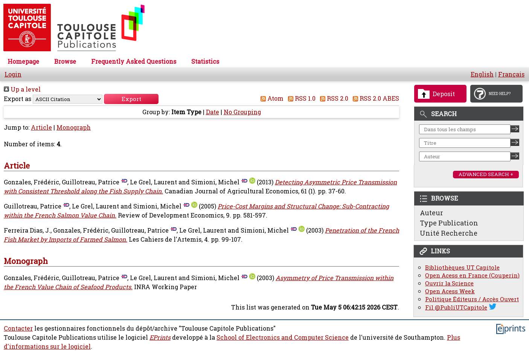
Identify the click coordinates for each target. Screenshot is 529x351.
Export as (17, 99)
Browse (65, 61)
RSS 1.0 (300, 98)
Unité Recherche (448, 233)
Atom (271, 98)
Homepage (23, 61)
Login (13, 74)
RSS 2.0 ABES (374, 98)
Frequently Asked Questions (133, 61)
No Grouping (242, 112)
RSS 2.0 (332, 98)
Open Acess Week (450, 291)
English (482, 74)
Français (511, 74)
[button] (131, 99)
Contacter (18, 328)
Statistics (205, 61)
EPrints (160, 337)
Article (41, 127)
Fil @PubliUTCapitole (456, 307)
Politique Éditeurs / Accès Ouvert (472, 299)
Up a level (22, 89)
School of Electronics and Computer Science (282, 337)
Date (212, 112)
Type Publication (449, 222)
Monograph (73, 127)
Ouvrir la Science (449, 283)
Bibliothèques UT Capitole (462, 267)
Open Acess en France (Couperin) (472, 275)
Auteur (431, 212)
